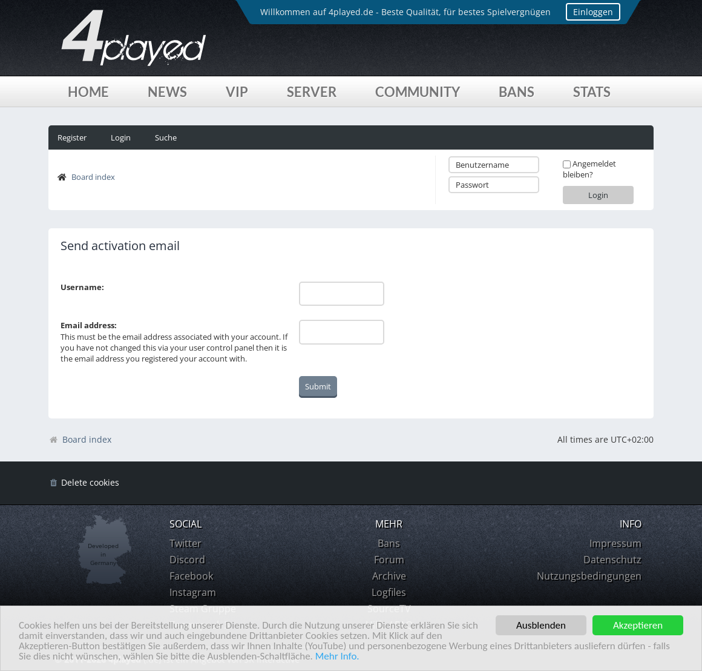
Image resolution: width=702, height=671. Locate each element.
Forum (389, 559)
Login (121, 137)
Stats (592, 92)
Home (88, 92)
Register (72, 137)
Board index (93, 176)
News (167, 92)
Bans (516, 92)
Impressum (615, 543)
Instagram (192, 592)
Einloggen (593, 12)
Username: (82, 287)
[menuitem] (83, 483)
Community (417, 92)
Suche (166, 137)
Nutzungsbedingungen (589, 576)
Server (311, 92)
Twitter (185, 543)
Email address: (89, 325)
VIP (237, 92)
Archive (389, 576)
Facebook (191, 576)
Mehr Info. (337, 657)
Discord (187, 559)
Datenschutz (612, 559)
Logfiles (389, 592)
